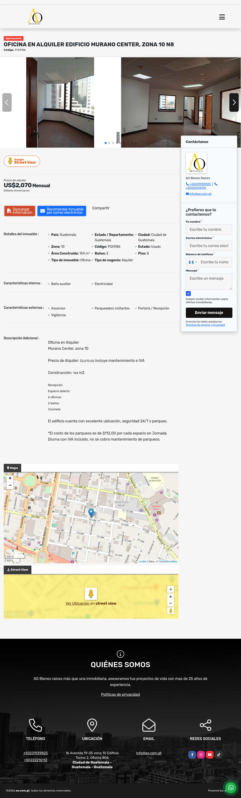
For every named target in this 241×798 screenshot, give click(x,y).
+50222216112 (196, 188)
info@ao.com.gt (200, 194)
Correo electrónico (200, 238)
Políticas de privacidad (120, 694)
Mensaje (192, 270)
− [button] (10, 485)
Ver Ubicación (78, 603)
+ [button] (10, 478)
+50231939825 (200, 184)
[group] (60, 102)
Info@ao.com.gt (148, 753)
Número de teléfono (200, 254)
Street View (22, 161)
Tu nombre (194, 222)
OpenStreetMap (168, 561)
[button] (106, 143)
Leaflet (143, 561)
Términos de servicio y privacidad (205, 324)
